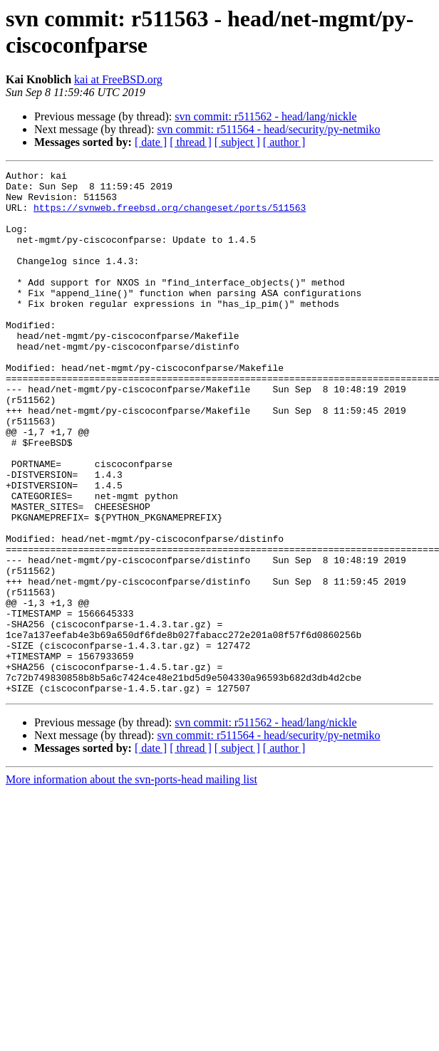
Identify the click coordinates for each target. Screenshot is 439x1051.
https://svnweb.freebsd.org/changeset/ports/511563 (169, 215)
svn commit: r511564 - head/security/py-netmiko (268, 129)
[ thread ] (191, 142)
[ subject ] (237, 142)
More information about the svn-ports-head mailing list (131, 884)
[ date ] (151, 142)
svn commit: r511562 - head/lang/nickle (265, 116)
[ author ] (284, 142)
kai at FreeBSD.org (118, 79)
